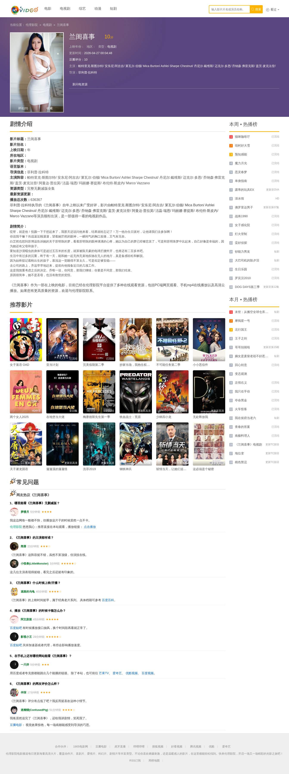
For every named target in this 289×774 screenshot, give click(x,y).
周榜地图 (154, 760)
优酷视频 (132, 673)
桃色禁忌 (241, 462)
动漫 (97, 8)
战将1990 (241, 216)
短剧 (113, 8)
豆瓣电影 (16, 725)
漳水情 (239, 198)
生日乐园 (241, 269)
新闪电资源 (79, 84)
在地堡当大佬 (55, 417)
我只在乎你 (242, 391)
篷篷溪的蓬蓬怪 (56, 469)
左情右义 (241, 382)
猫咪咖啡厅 (242, 136)
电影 (47, 8)
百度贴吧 (16, 628)
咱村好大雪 (242, 145)
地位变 (239, 453)
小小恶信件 (200, 364)
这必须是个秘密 (203, 469)
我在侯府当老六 (245, 418)
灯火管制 (241, 234)
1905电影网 (80, 746)
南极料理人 (242, 435)
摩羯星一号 (242, 320)
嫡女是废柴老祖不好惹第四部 (254, 356)
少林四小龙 (163, 417)
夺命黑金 (241, 400)
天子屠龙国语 (19, 469)
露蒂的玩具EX (244, 189)
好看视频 (176, 746)
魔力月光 (241, 163)
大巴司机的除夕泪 (247, 260)
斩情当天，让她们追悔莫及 (174, 469)
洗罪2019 (89, 469)
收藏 (50, 108)
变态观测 (241, 373)
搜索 (256, 9)
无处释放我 (200, 417)
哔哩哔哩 (139, 746)
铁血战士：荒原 (130, 417)
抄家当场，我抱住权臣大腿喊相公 (142, 364)
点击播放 (90, 527)
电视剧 (65, 8)
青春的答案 (242, 426)
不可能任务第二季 (168, 364)
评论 (23, 108)
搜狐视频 (157, 746)
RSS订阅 (135, 760)
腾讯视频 (195, 746)
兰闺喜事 (63, 25)
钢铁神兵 (126, 469)
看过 (272, 9)
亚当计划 (52, 364)
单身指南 (241, 181)
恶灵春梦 (241, 172)
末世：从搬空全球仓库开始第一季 (257, 312)
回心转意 (241, 365)
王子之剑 (241, 338)
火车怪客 (241, 409)
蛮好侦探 (241, 242)
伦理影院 (32, 25)
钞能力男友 (242, 251)
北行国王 (241, 329)
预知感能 (241, 154)
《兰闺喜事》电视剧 (248, 444)
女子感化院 (242, 225)
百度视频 (148, 673)
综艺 (82, 8)
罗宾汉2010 (243, 278)
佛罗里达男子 (244, 207)
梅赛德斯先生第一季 (96, 417)
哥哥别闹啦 (242, 347)
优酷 (211, 746)
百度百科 (108, 600)
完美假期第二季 (93, 364)
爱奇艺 (117, 673)
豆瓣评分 (75, 59)
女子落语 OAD (19, 364)
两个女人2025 (19, 417)
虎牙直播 (120, 746)
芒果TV (104, 673)
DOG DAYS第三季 (247, 287)
